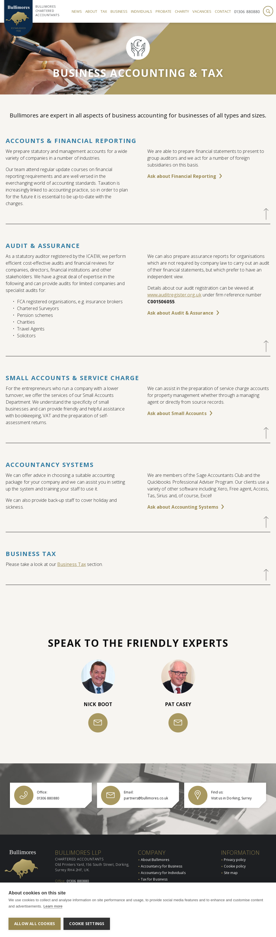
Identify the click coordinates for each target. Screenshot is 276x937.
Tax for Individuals (156, 878)
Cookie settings (86, 923)
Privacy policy (235, 852)
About (91, 11)
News (77, 11)
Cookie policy (235, 858)
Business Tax (71, 564)
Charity (182, 11)
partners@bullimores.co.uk (88, 879)
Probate (163, 11)
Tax (104, 11)
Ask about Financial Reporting (181, 176)
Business (119, 11)
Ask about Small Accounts (177, 413)
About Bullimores (155, 852)
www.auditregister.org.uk (174, 295)
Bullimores (22, 844)
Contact (223, 11)
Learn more (52, 909)
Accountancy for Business (161, 858)
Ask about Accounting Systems (182, 507)
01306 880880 (247, 11)
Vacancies (201, 11)
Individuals (141, 11)
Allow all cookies (34, 923)
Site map (231, 865)
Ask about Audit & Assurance (180, 313)
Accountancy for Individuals (163, 865)
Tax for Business (154, 872)
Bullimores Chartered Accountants (47, 10)
